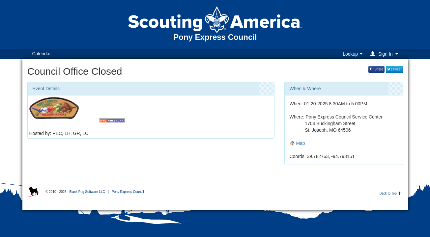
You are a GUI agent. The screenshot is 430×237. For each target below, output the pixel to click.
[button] (385, 54)
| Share (376, 69)
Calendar (41, 53)
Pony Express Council (128, 192)
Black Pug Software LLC (87, 192)
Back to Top (390, 193)
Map (297, 143)
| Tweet (394, 69)
